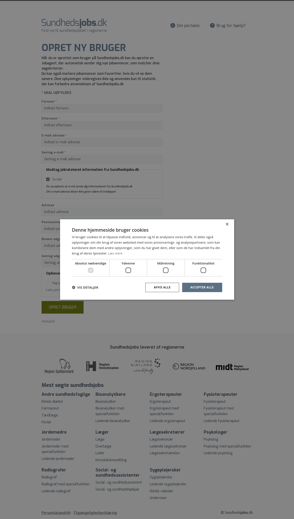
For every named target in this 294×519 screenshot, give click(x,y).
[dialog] (147, 259)
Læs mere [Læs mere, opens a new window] (115, 253)
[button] (85, 287)
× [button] (227, 224)
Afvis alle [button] (161, 287)
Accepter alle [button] (202, 287)
